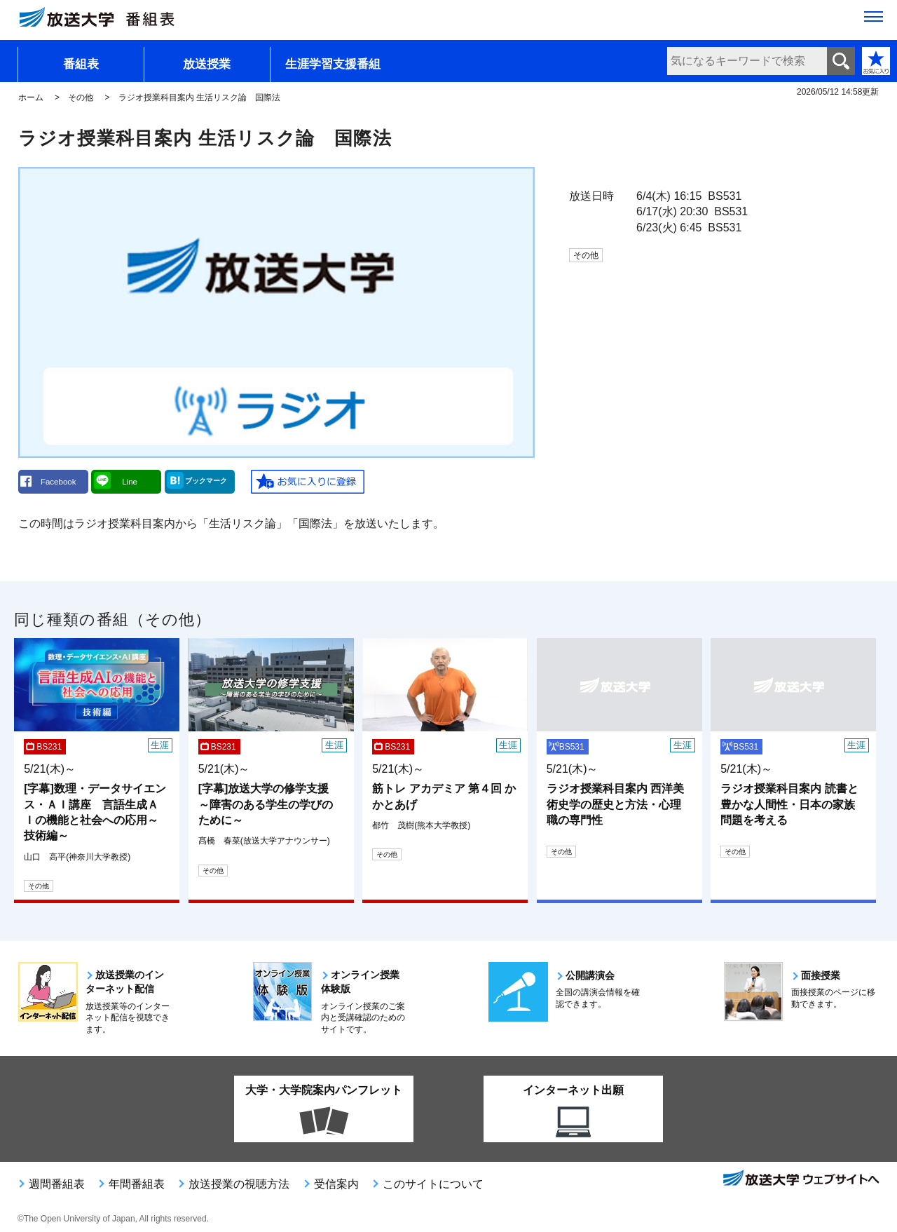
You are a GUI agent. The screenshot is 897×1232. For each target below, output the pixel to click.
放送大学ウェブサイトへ (800, 1179)
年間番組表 (137, 1184)
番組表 (81, 64)
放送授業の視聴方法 (239, 1184)
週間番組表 (57, 1184)
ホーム (30, 97)
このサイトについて (433, 1184)
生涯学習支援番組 (333, 64)
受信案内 (336, 1184)
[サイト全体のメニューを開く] (873, 22)
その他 (80, 97)
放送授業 (207, 64)
